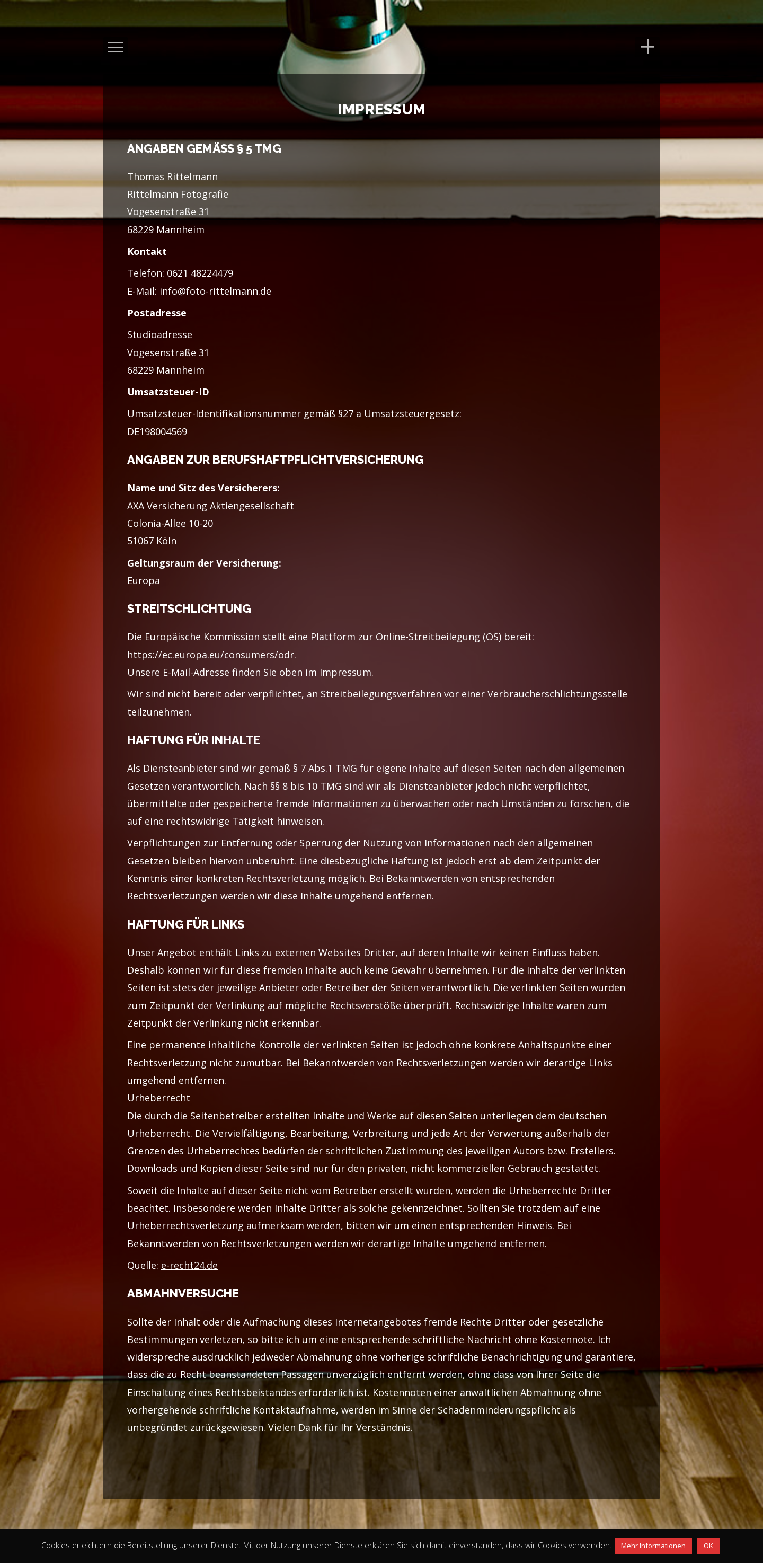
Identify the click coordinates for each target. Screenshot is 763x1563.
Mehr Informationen (653, 1545)
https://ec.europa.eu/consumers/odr (210, 654)
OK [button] (708, 1545)
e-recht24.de (189, 1265)
